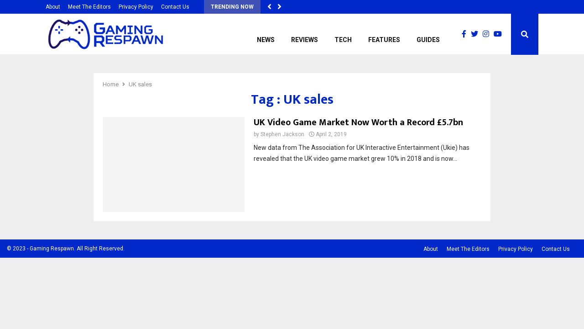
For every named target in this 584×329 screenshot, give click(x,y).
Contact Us (175, 7)
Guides (428, 39)
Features (384, 39)
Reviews (304, 39)
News (266, 39)
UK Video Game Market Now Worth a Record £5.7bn (358, 122)
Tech (343, 39)
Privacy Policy (136, 7)
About (53, 7)
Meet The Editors (89, 7)
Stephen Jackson (282, 134)
